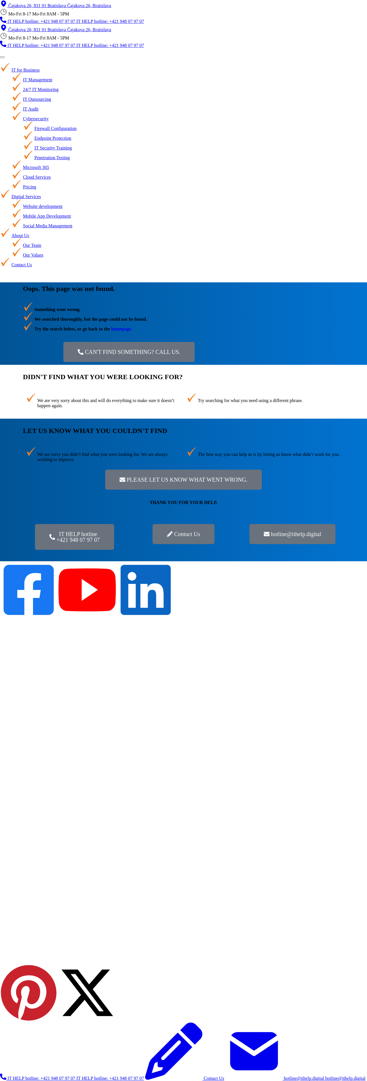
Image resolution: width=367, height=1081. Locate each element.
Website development (43, 206)
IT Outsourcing (37, 99)
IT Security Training (53, 147)
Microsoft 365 (36, 167)
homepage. (121, 328)
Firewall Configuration (55, 128)
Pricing (29, 186)
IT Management (37, 79)
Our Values (33, 255)
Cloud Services (37, 177)
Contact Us (21, 264)
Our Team (32, 245)
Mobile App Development (47, 216)
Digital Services (26, 196)
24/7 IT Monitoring (40, 89)
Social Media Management (47, 225)
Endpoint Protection (52, 138)
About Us (20, 235)
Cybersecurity (36, 118)
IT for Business (25, 70)
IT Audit (30, 109)
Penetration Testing (52, 157)
